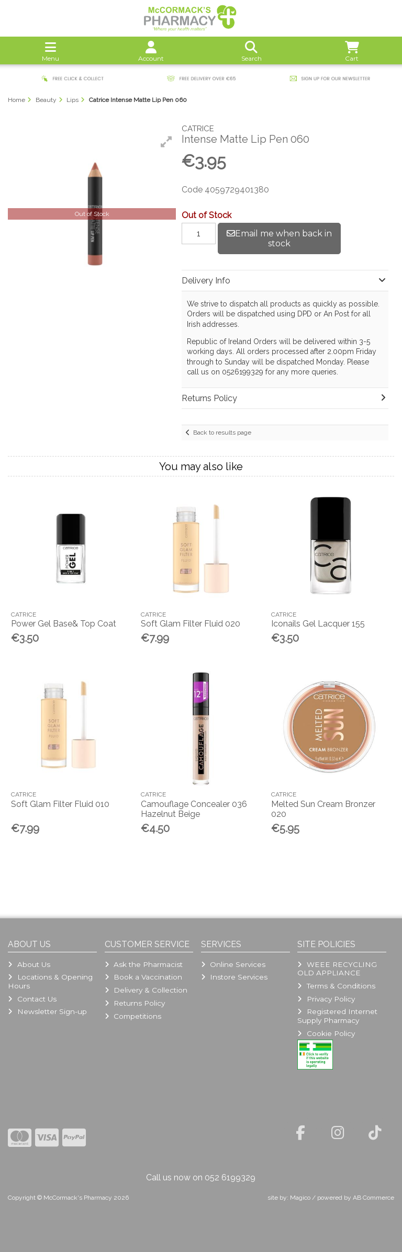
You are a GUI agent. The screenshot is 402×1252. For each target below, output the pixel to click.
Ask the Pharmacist (144, 964)
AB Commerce (373, 1197)
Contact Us (32, 999)
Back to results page (222, 432)
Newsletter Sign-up (47, 1011)
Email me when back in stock (279, 238)
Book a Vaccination (143, 977)
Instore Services (234, 977)
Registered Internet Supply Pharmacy (337, 1015)
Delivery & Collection (146, 990)
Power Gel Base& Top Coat (63, 624)
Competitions (133, 1016)
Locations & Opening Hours (50, 981)
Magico (300, 1197)
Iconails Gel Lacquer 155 (318, 624)
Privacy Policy (325, 999)
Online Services (233, 964)
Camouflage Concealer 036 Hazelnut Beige (194, 809)
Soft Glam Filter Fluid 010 (60, 804)
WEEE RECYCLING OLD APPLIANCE (336, 968)
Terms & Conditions (336, 986)
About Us (29, 964)
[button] (166, 141)
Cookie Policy (325, 1033)
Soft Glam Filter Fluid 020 (190, 624)
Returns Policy (135, 1003)
